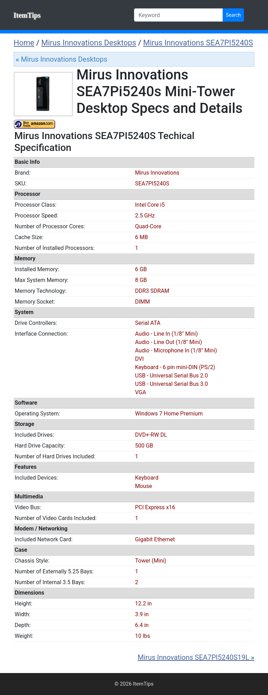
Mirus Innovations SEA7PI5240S (198, 42)
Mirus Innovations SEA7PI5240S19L (196, 657)
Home (24, 42)
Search (233, 15)
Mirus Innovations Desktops (88, 42)
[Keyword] (178, 15)
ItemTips (27, 15)
